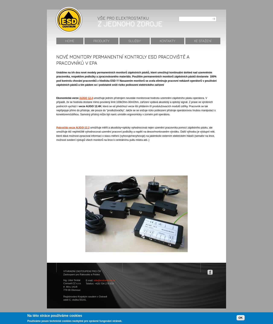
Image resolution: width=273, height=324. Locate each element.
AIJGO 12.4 (86, 98)
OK (240, 318)
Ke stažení (202, 41)
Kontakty (167, 41)
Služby (134, 41)
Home (69, 41)
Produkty (101, 41)
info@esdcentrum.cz (104, 280)
